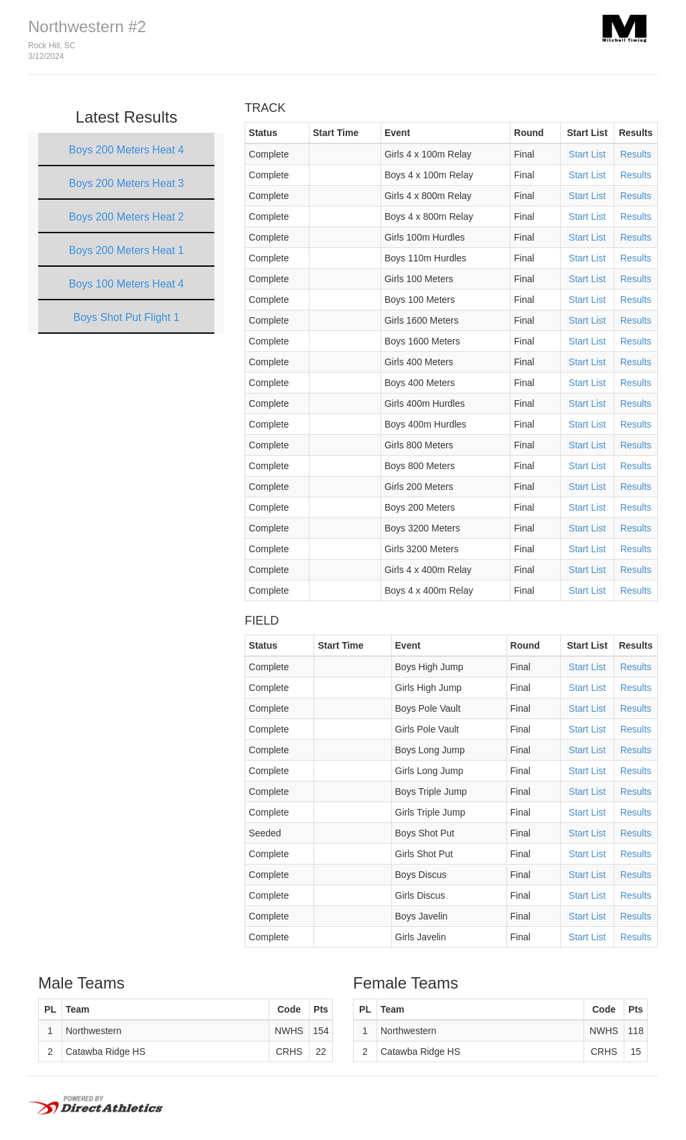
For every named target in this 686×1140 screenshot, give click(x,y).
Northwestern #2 (87, 26)
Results (636, 154)
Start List (587, 154)
